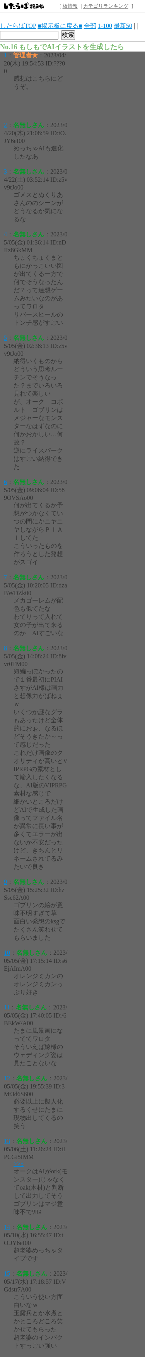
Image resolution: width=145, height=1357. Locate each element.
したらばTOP (18, 25)
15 (7, 1273)
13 (7, 1141)
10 (7, 952)
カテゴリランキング (105, 6)
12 (7, 1078)
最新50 (123, 25)
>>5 (19, 1164)
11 (7, 1007)
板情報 (70, 6)
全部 (90, 25)
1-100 (105, 25)
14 (7, 1227)
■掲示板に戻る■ (60, 25)
